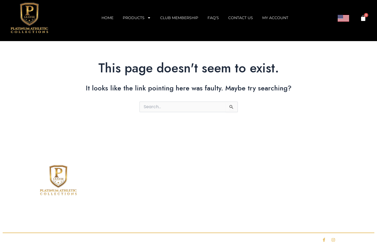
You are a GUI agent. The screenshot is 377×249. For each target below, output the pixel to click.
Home (107, 17)
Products (137, 17)
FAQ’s (213, 17)
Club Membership (179, 17)
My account (275, 17)
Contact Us (240, 17)
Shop (78, 222)
